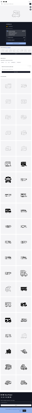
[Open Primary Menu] (1, 2)
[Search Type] (2, 4)
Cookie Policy (15, 409)
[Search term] (16, 4)
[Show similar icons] (30, 9)
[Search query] (16, 69)
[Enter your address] (16, 402)
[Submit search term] (30, 4)
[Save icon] (30, 7)
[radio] (16, 33)
